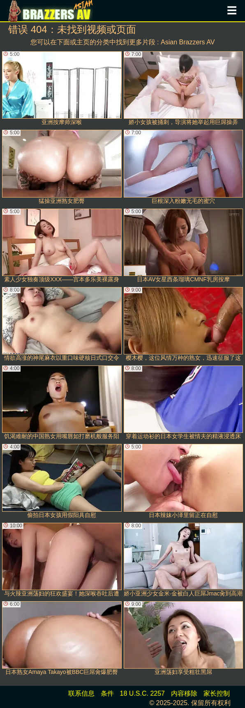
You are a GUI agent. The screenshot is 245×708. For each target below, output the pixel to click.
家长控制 (216, 693)
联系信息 (81, 693)
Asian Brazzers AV (188, 42)
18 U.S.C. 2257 (142, 693)
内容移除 (184, 693)
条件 (107, 693)
